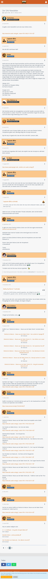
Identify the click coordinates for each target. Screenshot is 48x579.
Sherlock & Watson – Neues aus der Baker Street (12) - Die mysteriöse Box (23, 346)
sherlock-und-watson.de (8, 229)
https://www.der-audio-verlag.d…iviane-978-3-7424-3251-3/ (17, 450)
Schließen (15, 577)
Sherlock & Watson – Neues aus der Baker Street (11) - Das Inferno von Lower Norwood (24, 340)
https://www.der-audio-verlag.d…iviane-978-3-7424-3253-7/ (17, 464)
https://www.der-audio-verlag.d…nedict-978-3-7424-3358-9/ (17, 430)
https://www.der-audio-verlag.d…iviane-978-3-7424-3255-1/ (17, 472)
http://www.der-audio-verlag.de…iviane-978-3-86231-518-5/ (17, 33)
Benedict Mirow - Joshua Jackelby (10, 535)
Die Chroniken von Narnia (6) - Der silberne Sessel (15, 540)
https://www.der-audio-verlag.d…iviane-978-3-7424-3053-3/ (17, 387)
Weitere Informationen (6, 577)
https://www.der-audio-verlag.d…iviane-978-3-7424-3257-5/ (17, 480)
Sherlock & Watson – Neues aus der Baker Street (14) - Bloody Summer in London (24, 357)
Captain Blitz (7, 12)
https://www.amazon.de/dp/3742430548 (12, 406)
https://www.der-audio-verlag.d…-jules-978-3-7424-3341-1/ (17, 437)
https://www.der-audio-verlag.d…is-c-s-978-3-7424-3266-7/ (17, 457)
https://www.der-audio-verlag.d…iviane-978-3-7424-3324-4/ (17, 423)
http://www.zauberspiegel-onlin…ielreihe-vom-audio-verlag (17, 167)
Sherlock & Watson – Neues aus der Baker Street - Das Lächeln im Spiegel (23, 334)
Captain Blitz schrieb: (10, 201)
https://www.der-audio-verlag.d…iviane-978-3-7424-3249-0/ (17, 444)
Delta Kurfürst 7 (31, 272)
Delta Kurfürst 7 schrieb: (11, 289)
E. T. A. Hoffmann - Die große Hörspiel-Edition (14, 530)
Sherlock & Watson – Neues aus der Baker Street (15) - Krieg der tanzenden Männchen (24, 365)
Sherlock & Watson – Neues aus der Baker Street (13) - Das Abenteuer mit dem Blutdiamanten (24, 351)
